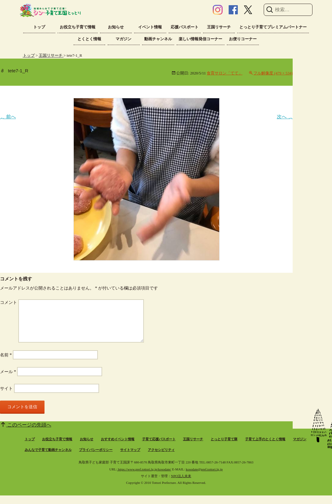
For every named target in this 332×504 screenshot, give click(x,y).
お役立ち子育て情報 (77, 27)
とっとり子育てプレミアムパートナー (273, 27)
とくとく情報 (89, 39)
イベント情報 (150, 27)
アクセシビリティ (161, 450)
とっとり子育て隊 (224, 439)
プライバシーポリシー (95, 450)
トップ (39, 27)
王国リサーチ (219, 27)
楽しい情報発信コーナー (200, 39)
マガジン (123, 39)
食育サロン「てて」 (224, 73)
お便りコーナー (243, 39)
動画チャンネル (158, 39)
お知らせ (116, 27)
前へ (8, 116)
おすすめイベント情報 (117, 439)
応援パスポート (184, 27)
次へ (285, 116)
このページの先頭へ (28, 424)
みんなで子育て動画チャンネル (48, 450)
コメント (8, 302)
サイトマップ (130, 450)
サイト (6, 388)
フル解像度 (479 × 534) (273, 73)
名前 (6, 354)
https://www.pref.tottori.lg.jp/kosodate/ (144, 469)
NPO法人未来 (181, 476)
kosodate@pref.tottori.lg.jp (204, 469)
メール (8, 371)
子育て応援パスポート (159, 439)
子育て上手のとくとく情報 (265, 439)
